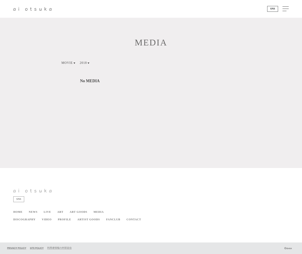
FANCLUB (113, 219)
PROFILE (64, 219)
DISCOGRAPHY (24, 219)
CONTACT (134, 219)
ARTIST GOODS (88, 219)
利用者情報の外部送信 (59, 247)
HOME (18, 211)
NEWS (33, 211)
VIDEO (47, 219)
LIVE (47, 211)
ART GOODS (78, 211)
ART (60, 211)
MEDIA (99, 211)
